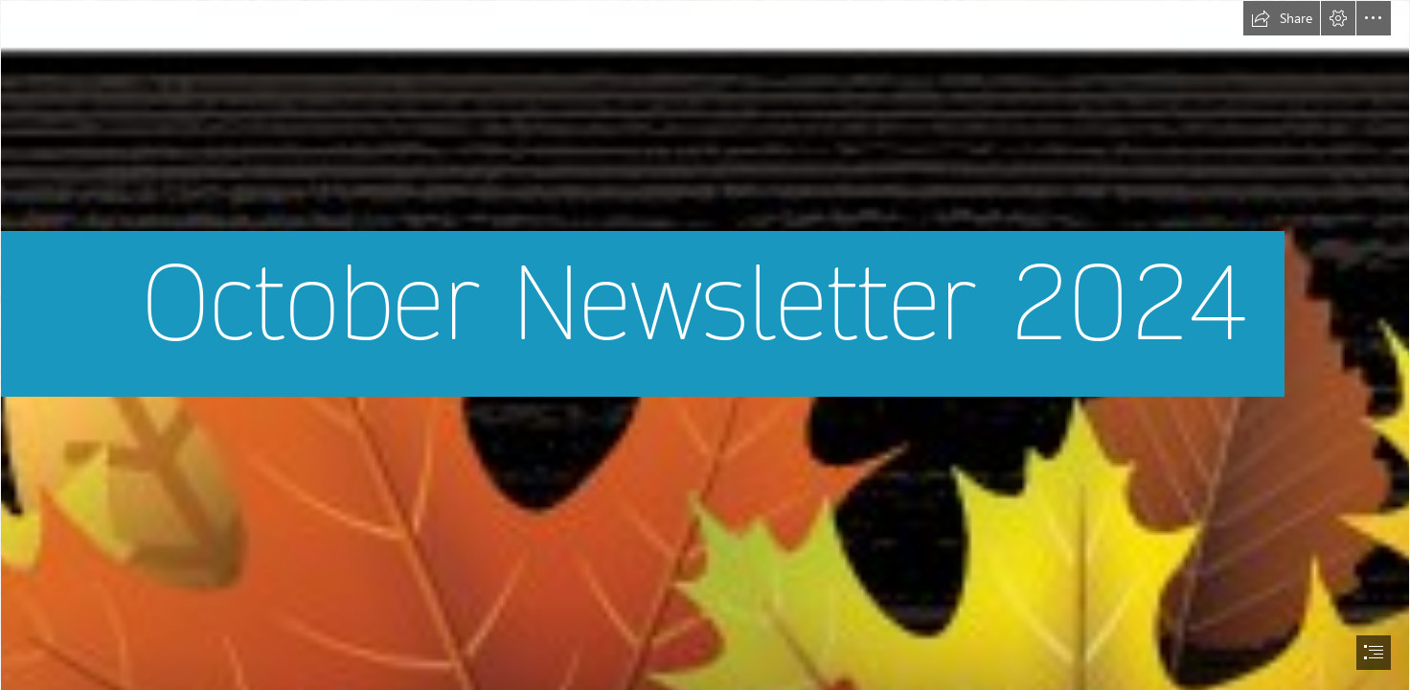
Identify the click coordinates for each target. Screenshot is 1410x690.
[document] (705, 345)
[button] (1281, 18)
